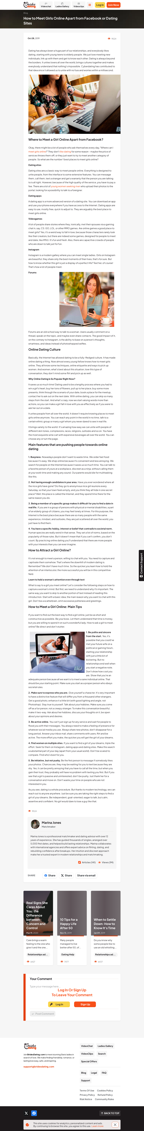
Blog (83, 1072)
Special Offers (89, 1061)
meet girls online (37, 151)
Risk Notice (86, 1099)
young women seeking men (65, 186)
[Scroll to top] (110, 1113)
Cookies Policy (105, 1090)
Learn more (98, 1126)
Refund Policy (105, 1094)
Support (85, 1080)
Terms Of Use (87, 1090)
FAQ (104, 1072)
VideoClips (87, 1053)
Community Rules (104, 1099)
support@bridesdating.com (38, 1066)
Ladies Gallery (105, 1045)
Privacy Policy (87, 1094)
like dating (65, 151)
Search (102, 1053)
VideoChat (87, 1045)
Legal (94, 1072)
